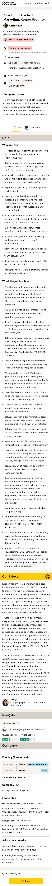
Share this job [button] (11, 873)
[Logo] (9, 3)
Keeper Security (33, 19)
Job (16, 127)
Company (32, 127)
